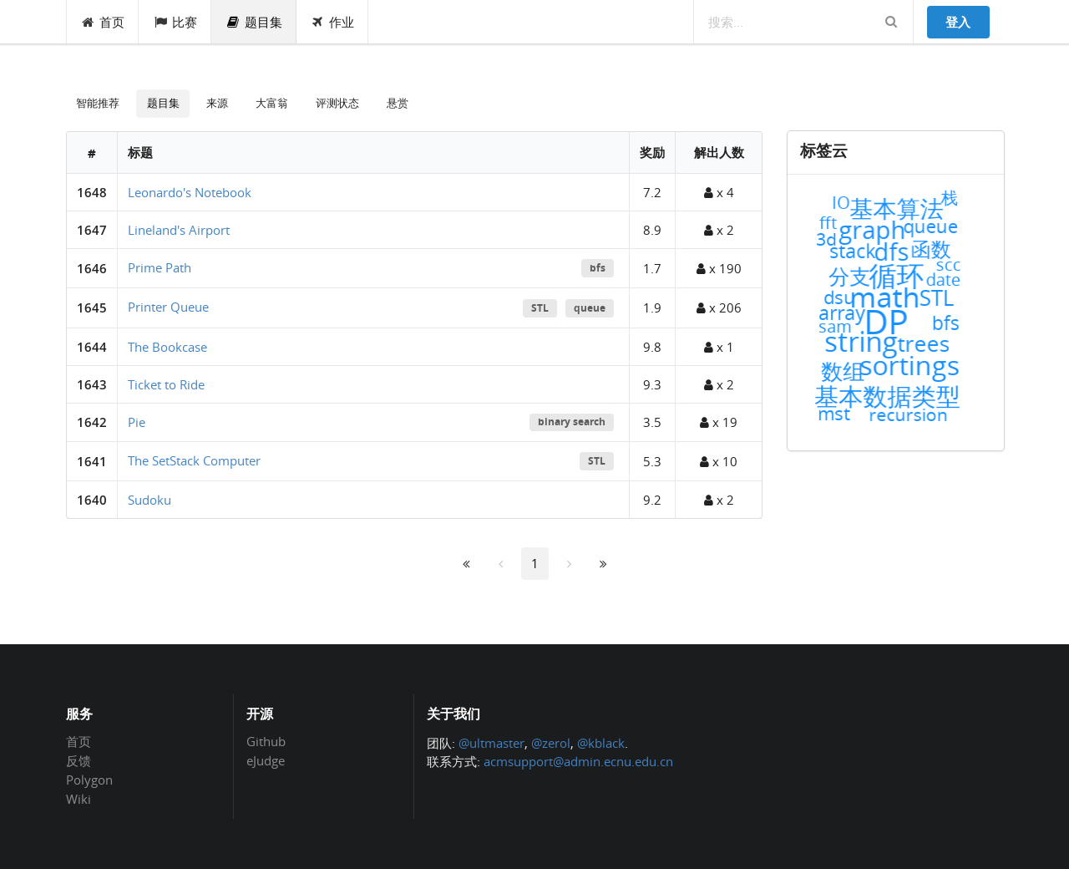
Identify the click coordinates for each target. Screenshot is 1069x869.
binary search (571, 421)
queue (589, 308)
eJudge (265, 760)
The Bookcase (167, 346)
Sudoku (149, 499)
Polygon (89, 779)
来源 (217, 102)
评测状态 (337, 102)
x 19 (718, 422)
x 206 (719, 307)
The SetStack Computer (194, 460)
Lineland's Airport (179, 229)
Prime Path (159, 267)
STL (540, 308)
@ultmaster (491, 742)
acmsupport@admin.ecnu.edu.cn (578, 761)
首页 (103, 21)
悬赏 (397, 102)
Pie (136, 422)
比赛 (175, 21)
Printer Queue (168, 306)
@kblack (601, 742)
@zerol (550, 742)
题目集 (253, 21)
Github (266, 742)
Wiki (78, 798)
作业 (333, 21)
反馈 (78, 760)
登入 (957, 21)
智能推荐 (97, 102)
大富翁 (272, 102)
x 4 (719, 192)
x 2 (719, 229)
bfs (597, 268)
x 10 (718, 461)
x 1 (719, 346)
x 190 (719, 268)
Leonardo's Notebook (189, 192)
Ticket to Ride (166, 384)
